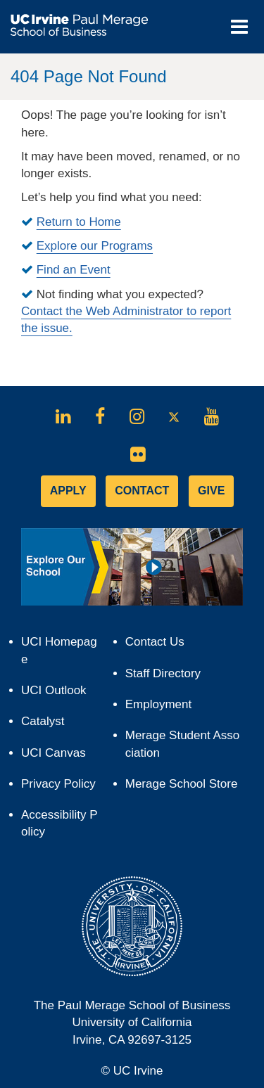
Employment (158, 704)
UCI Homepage (59, 655)
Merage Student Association (182, 744)
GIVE (211, 491)
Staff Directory (163, 673)
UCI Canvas (60, 756)
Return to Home (79, 222)
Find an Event (74, 269)
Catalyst (49, 724)
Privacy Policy (61, 787)
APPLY (68, 491)
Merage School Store (184, 787)
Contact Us (154, 641)
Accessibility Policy (59, 823)
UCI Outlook (60, 693)
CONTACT (142, 491)
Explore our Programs (95, 245)
